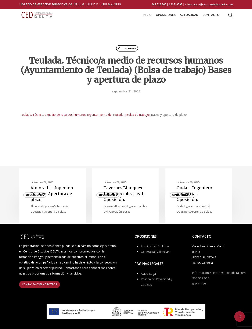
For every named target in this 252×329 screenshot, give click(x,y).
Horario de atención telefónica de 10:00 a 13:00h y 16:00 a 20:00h (70, 4)
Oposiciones (127, 48)
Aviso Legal (148, 274)
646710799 (200, 284)
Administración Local (155, 246)
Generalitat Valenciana (156, 252)
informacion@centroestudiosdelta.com (219, 273)
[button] (39, 284)
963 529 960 (200, 278)
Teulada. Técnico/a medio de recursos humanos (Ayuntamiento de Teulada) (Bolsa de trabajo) (85, 115)
